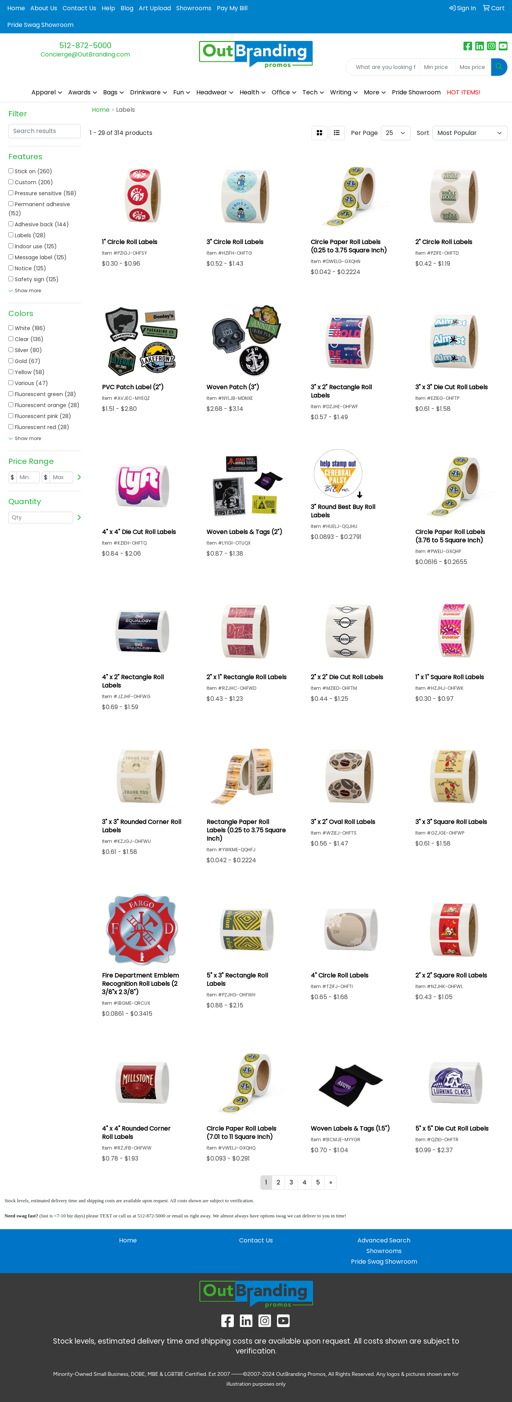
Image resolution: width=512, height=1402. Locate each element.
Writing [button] (340, 92)
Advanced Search (383, 1240)
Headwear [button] (211, 92)
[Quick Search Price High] (474, 67)
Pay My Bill (232, 8)
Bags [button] (110, 92)
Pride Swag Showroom (40, 24)
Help (108, 8)
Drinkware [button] (145, 92)
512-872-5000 (85, 45)
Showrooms (193, 8)
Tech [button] (310, 92)
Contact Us (79, 8)
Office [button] (281, 92)
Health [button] (249, 92)
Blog (127, 8)
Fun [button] (178, 92)
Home (16, 8)
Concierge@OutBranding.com (85, 54)
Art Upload (155, 8)
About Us (43, 8)
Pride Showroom (416, 92)
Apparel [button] (43, 92)
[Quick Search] (383, 67)
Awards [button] (79, 92)
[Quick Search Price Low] (438, 67)
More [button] (371, 92)
